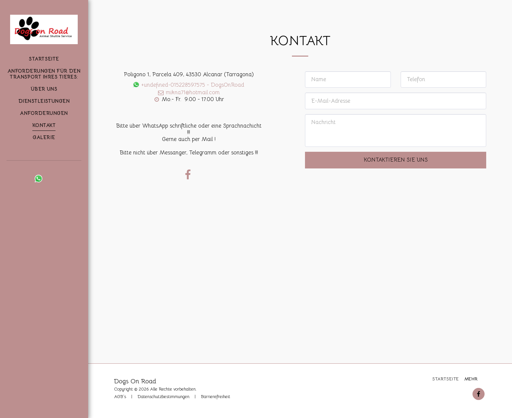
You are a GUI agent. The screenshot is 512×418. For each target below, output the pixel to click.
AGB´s (120, 396)
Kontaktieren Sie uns (396, 159)
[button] (27, 178)
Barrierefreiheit (215, 396)
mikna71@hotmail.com (188, 92)
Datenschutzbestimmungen (163, 396)
